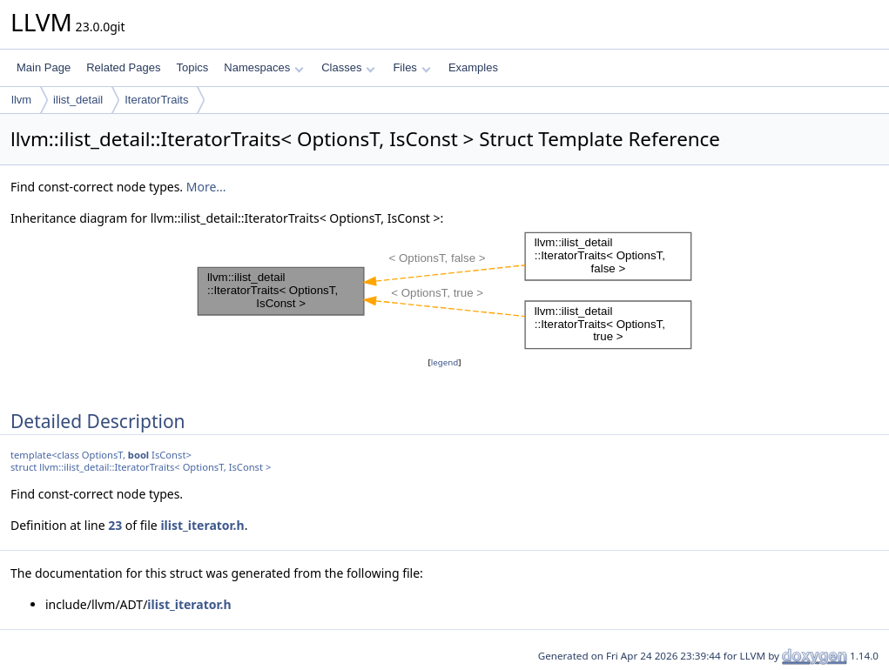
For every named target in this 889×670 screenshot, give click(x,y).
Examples (473, 67)
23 (115, 525)
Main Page (44, 67)
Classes (348, 67)
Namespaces (263, 67)
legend (445, 362)
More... (206, 186)
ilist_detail (78, 99)
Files (411, 67)
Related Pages (123, 67)
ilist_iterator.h (202, 525)
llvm (21, 99)
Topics (192, 67)
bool (138, 454)
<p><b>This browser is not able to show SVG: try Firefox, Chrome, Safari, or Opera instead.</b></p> (445, 290)
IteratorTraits (156, 99)
